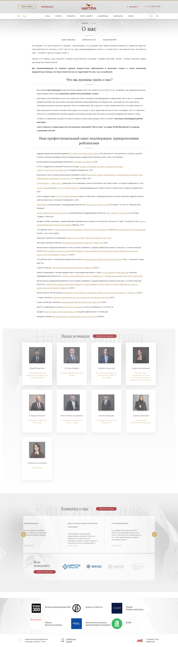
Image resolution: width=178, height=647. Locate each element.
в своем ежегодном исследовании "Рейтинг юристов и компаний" (80, 229)
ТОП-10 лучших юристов (68, 188)
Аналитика (103, 16)
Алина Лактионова (137, 373)
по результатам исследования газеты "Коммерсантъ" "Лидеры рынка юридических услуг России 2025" (101, 276)
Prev (28, 536)
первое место (56, 183)
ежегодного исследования (73, 307)
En (157, 16)
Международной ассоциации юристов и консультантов (74, 316)
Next (150, 536)
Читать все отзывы (105, 510)
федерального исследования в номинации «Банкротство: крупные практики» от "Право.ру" (99, 293)
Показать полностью (48, 573)
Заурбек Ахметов (105, 373)
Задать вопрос (27, 6)
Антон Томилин (105, 416)
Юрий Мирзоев (43, 183)
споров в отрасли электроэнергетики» (52, 170)
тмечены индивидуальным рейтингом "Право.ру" (72, 268)
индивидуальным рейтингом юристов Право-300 (80, 302)
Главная (85, 23)
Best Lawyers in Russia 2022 (97, 204)
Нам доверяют (110, 40)
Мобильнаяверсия (71, 640)
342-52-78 (152, 6)
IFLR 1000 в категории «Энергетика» (84, 153)
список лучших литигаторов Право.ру (60, 312)
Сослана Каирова (138, 229)
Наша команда (68, 40)
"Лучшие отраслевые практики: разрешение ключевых (101, 166)
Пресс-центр (86, 16)
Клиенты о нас (89, 40)
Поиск (24, 16)
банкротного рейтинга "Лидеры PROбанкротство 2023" (89, 238)
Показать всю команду (103, 343)
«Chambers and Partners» (83, 162)
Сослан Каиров (43, 188)
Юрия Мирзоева (122, 229)
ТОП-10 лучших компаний (66, 196)
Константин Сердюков (60, 213)
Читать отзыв (51, 546)
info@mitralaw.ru (47, 6)
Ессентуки (133, 6)
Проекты (71, 16)
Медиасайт (150, 641)
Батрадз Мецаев (40, 416)
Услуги (58, 16)
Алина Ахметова (137, 416)
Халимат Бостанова (41, 460)
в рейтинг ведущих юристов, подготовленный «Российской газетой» (80, 297)
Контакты (118, 16)
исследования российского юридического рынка (102, 259)
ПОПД (130, 16)
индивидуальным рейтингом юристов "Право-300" (82, 243)
